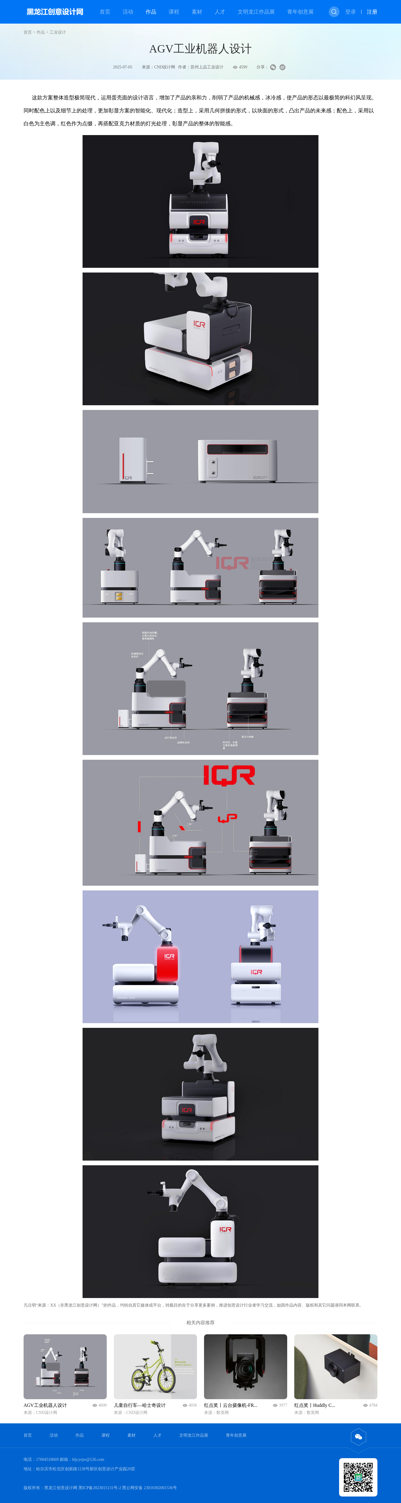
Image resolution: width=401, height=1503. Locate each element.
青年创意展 (300, 12)
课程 (174, 12)
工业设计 (58, 32)
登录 (350, 12)
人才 (220, 12)
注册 (372, 12)
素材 (197, 12)
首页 (105, 12)
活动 (128, 12)
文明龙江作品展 (256, 12)
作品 (151, 12)
